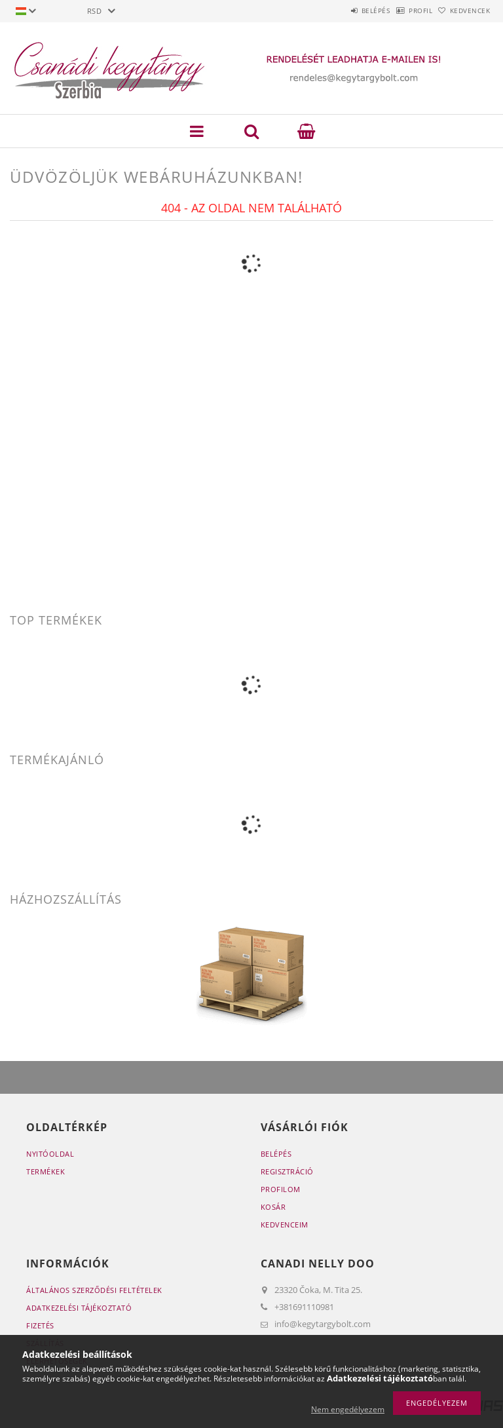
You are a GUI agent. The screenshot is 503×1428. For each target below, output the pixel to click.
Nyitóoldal (50, 1154)
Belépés (341, 10)
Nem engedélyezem (347, 1409)
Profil (400, 10)
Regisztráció (287, 1171)
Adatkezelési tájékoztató (79, 1308)
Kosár (273, 1207)
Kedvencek (463, 10)
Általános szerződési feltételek (94, 1290)
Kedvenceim (284, 1224)
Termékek (45, 1171)
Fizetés (40, 1325)
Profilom (281, 1189)
